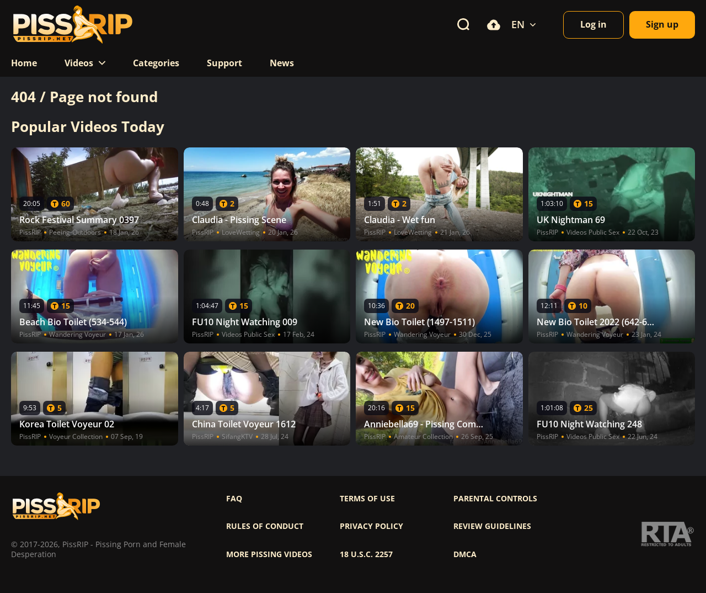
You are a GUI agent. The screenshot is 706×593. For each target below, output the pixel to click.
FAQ (234, 499)
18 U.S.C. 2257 (366, 554)
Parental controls (495, 499)
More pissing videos (269, 554)
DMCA (465, 554)
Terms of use (367, 499)
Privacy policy (371, 526)
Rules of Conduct (264, 526)
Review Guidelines (492, 526)
